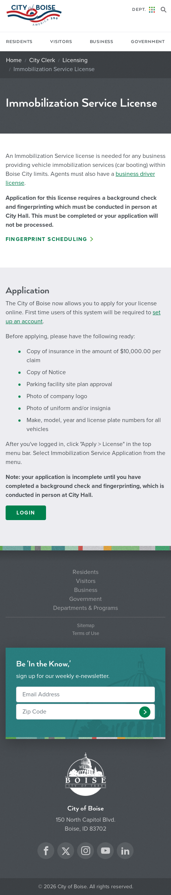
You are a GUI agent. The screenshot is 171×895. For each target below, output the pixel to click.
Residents (19, 41)
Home (14, 60)
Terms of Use (85, 633)
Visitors (61, 41)
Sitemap (85, 625)
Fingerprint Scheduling (46, 239)
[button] (144, 712)
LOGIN (25, 513)
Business (101, 41)
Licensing (75, 60)
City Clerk (42, 60)
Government (148, 41)
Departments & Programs (85, 608)
